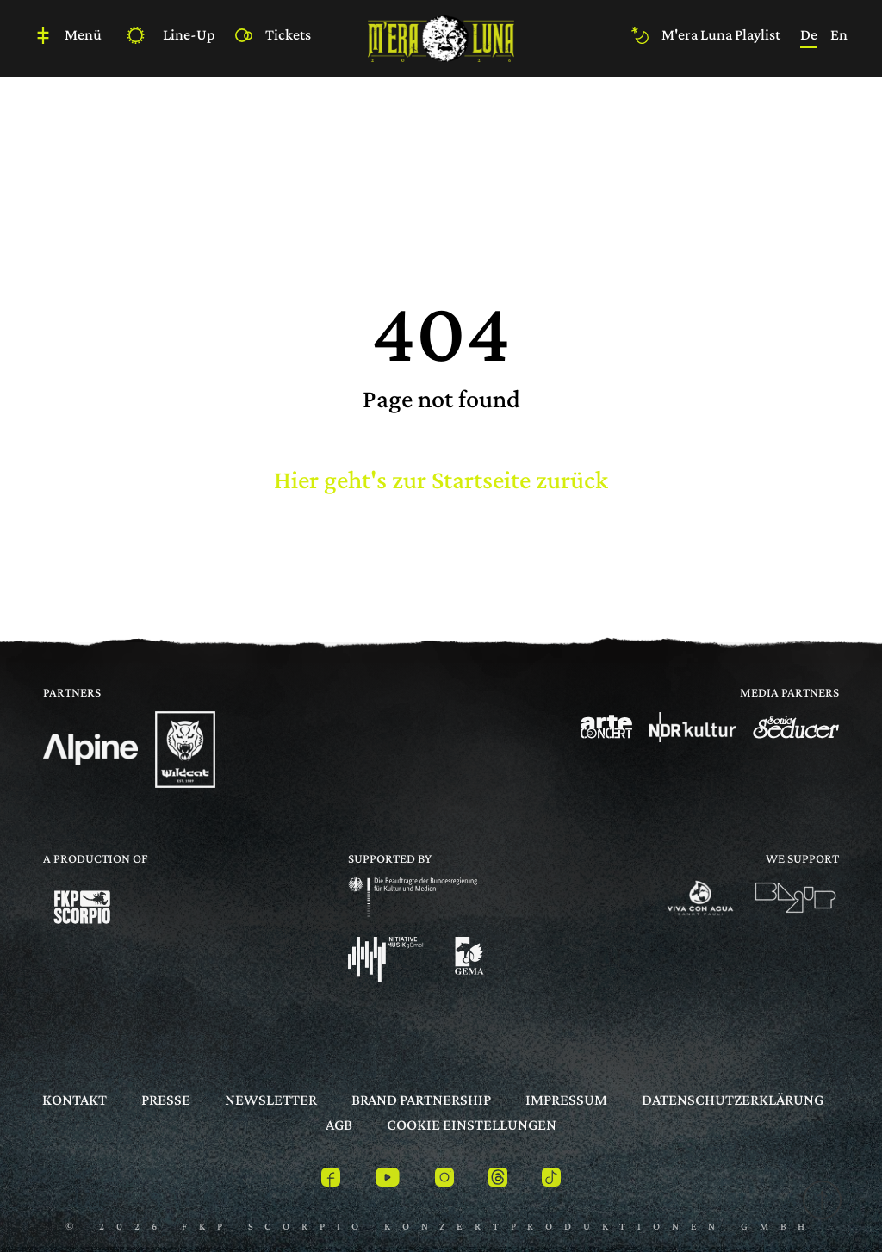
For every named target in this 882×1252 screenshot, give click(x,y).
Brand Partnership (421, 1099)
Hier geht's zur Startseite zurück (441, 479)
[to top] (818, 1202)
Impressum (566, 1099)
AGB (339, 1124)
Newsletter (271, 1099)
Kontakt (74, 1099)
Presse (165, 1099)
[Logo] (90, 749)
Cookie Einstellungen (471, 1124)
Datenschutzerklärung (732, 1099)
